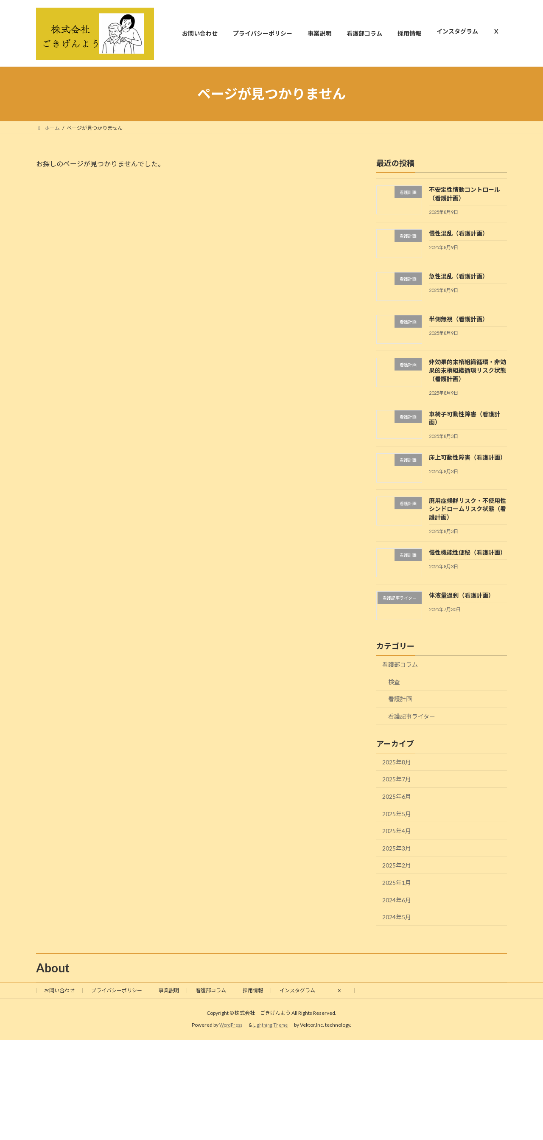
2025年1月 (396, 882)
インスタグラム (300, 990)
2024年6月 (396, 900)
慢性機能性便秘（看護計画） (467, 552)
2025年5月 (396, 813)
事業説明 (169, 990)
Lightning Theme (275, 1025)
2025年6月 (396, 796)
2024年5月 (396, 917)
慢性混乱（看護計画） (458, 233)
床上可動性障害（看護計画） (467, 457)
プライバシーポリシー (116, 990)
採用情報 (253, 990)
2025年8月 (396, 762)
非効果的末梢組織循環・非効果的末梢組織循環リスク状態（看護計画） (467, 370)
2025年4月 (396, 831)
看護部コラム (400, 664)
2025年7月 (396, 779)
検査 (394, 681)
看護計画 (400, 699)
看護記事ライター (411, 716)
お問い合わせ (59, 990)
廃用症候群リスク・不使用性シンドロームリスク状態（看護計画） (467, 509)
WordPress (232, 1025)
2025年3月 (396, 848)
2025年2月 (396, 865)
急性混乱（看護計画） (458, 276)
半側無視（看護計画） (458, 319)
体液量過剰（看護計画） (461, 595)
